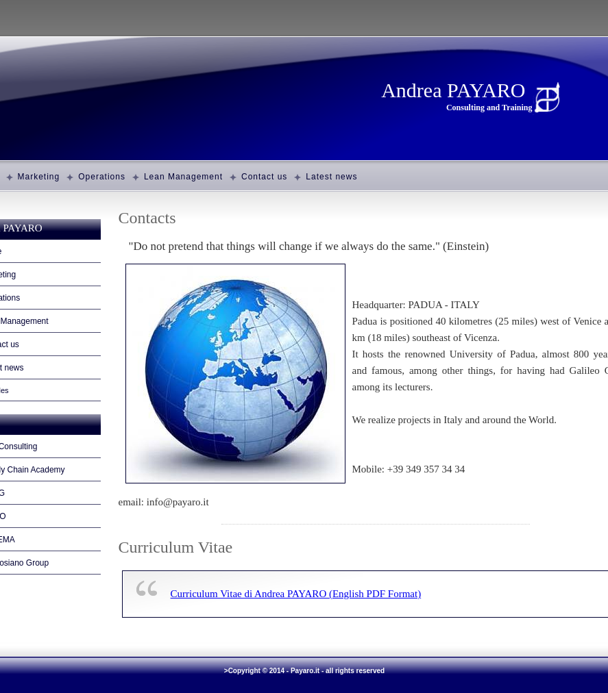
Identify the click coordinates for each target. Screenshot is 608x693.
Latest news (331, 176)
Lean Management (183, 176)
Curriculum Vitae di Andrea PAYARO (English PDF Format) (296, 593)
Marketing (39, 176)
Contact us (264, 176)
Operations (101, 176)
